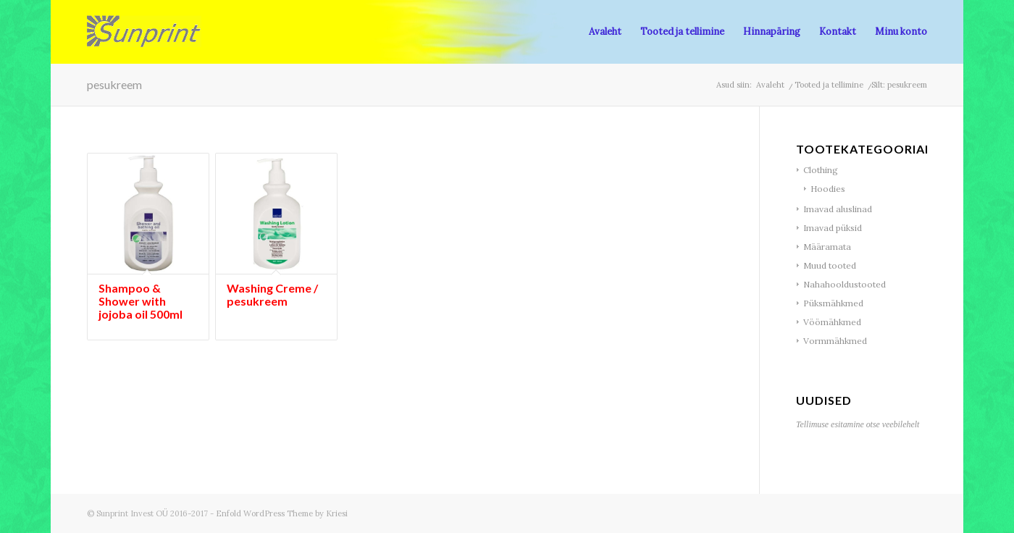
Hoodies (827, 188)
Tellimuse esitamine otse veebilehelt (857, 424)
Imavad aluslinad (837, 208)
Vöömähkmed (832, 321)
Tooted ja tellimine (829, 85)
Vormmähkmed (835, 340)
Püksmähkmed (833, 303)
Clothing (820, 169)
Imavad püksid (832, 227)
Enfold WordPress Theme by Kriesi (282, 513)
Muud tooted (829, 265)
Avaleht (770, 85)
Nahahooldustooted (844, 284)
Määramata (827, 246)
